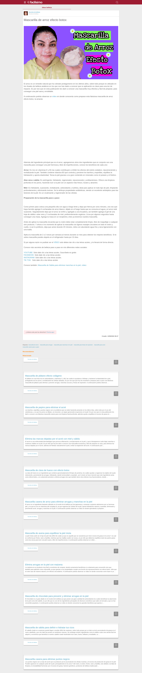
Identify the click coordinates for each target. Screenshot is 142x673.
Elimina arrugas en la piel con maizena (44, 559)
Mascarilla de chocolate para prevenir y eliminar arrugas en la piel (56, 590)
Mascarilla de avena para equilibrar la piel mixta (48, 527)
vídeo (54, 96)
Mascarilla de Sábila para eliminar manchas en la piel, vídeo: (62, 265)
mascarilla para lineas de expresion (83, 339)
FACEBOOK (29, 255)
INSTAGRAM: (29, 258)
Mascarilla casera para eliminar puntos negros (47, 653)
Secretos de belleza (34, 12)
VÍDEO (56, 242)
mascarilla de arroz (33, 339)
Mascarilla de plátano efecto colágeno (43, 370)
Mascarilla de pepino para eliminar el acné (45, 401)
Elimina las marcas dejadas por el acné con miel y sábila (52, 433)
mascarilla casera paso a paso (31, 341)
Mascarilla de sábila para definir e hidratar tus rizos (49, 622)
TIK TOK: (28, 260)
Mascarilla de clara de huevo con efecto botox (47, 464)
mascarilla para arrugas (46, 339)
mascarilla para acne (99, 339)
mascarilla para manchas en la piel (63, 339)
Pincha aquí (50, 326)
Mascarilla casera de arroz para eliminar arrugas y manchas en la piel (58, 496)
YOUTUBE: (28, 252)
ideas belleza (47, 7)
